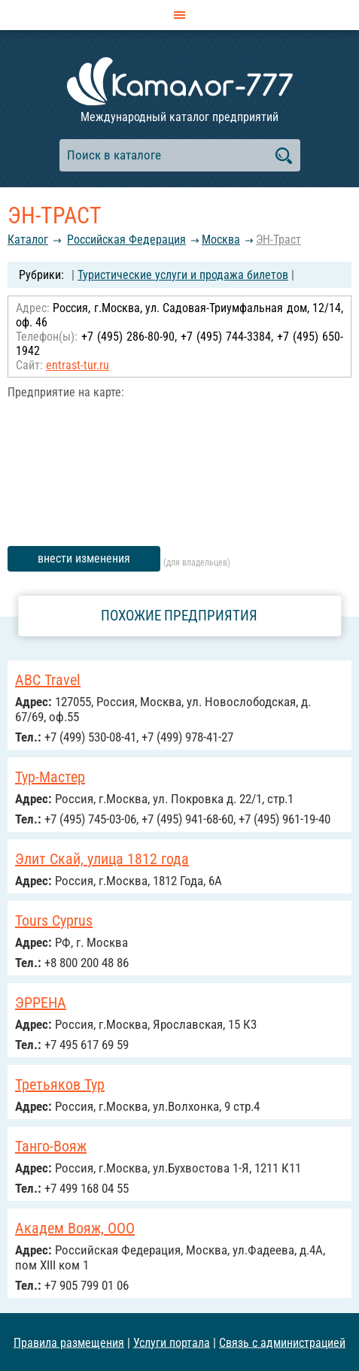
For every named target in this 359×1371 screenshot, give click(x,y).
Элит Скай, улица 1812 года (102, 859)
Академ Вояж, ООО (75, 1228)
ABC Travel (48, 680)
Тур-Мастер (50, 777)
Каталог (28, 239)
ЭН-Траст (278, 239)
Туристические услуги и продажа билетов (183, 275)
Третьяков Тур (60, 1084)
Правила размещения (69, 1342)
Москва (221, 239)
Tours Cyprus (54, 920)
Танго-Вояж (51, 1146)
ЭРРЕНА (40, 1002)
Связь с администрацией (282, 1342)
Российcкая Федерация (126, 239)
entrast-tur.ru (77, 365)
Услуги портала (171, 1342)
